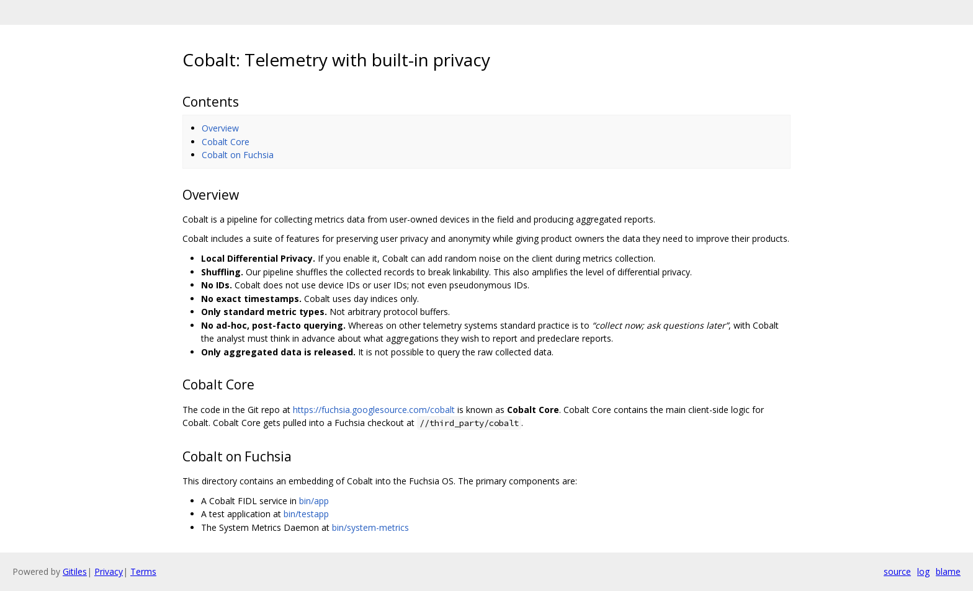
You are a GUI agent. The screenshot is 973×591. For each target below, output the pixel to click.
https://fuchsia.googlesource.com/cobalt (374, 409)
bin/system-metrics (370, 527)
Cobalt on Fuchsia (238, 155)
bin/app (314, 501)
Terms (143, 571)
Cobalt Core (225, 142)
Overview (220, 128)
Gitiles (75, 571)
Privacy (108, 571)
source (897, 571)
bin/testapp (306, 514)
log (923, 571)
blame (948, 571)
